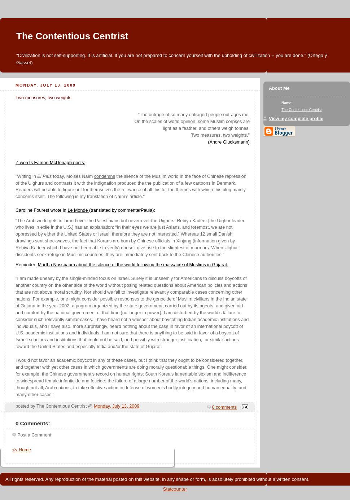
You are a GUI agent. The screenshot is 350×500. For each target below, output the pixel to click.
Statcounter (175, 489)
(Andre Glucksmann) (229, 142)
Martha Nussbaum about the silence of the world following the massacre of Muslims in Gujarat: (133, 264)
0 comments (224, 407)
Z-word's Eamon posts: (50, 162)
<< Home (21, 449)
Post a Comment (34, 435)
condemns (104, 176)
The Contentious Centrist (72, 36)
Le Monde (78, 210)
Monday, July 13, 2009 (116, 406)
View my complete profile (296, 118)
